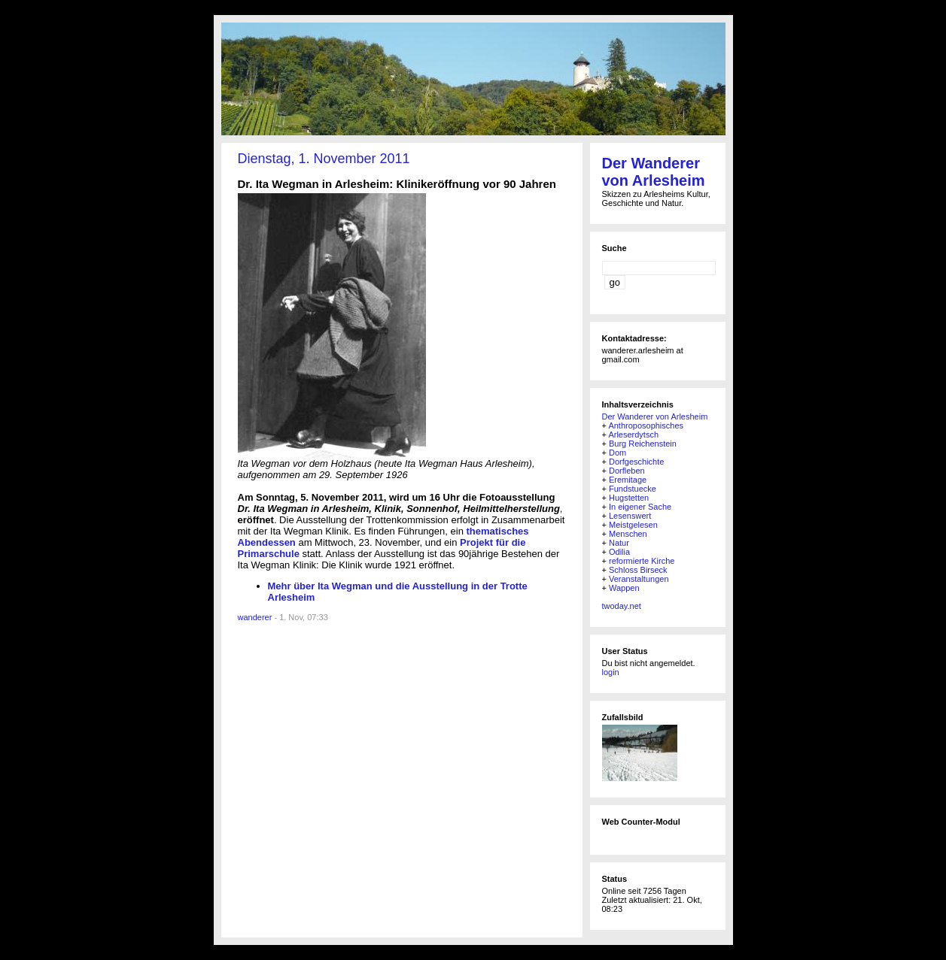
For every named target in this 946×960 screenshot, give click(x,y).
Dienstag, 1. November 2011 (324, 158)
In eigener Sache (640, 506)
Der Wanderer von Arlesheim (653, 172)
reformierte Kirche (641, 560)
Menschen (628, 533)
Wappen (624, 587)
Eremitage (627, 479)
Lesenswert (630, 515)
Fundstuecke (632, 488)
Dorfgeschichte (636, 461)
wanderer (255, 617)
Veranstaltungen (639, 578)
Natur (619, 542)
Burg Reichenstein (643, 443)
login (610, 672)
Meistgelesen (633, 524)
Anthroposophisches (645, 425)
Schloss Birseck (638, 569)
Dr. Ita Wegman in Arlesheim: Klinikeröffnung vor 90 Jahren (397, 183)
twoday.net (621, 605)
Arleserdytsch (633, 434)
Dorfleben (627, 470)
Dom (617, 452)
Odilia (619, 551)
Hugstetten (629, 497)
